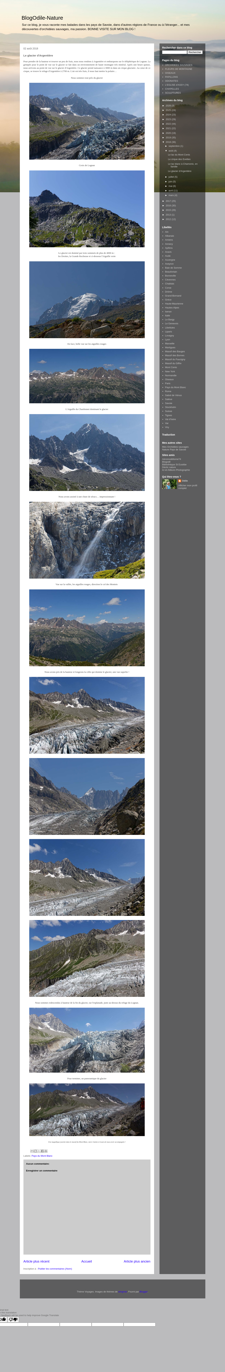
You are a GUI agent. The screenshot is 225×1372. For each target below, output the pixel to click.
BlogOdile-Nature (42, 18)
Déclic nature (169, 467)
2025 (169, 110)
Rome (168, 391)
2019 (169, 137)
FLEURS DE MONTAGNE (178, 69)
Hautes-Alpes (172, 307)
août (171, 150)
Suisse (168, 411)
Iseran (168, 311)
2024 (169, 114)
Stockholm (170, 407)
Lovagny (169, 335)
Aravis (168, 252)
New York (170, 371)
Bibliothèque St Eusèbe (174, 464)
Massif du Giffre (173, 363)
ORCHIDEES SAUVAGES (178, 65)
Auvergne (170, 259)
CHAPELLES (172, 88)
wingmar (122, 1291)
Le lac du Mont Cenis (179, 154)
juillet (171, 176)
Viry (167, 427)
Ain (167, 232)
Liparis (168, 331)
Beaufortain (171, 271)
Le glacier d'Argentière (179, 171)
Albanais (169, 235)
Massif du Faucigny (175, 359)
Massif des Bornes (174, 355)
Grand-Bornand (173, 295)
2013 (169, 214)
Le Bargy (169, 319)
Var (167, 423)
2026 (169, 105)
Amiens (169, 239)
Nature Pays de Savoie (174, 449)
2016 (169, 205)
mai (171, 186)
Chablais (169, 283)
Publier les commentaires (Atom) (55, 1268)
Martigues (170, 347)
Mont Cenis (171, 367)
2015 (169, 210)
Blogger (144, 1291)
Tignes (168, 415)
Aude (168, 255)
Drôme (168, 291)
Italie (167, 315)
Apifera (168, 248)
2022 (169, 123)
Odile (185, 480)
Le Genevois (171, 323)
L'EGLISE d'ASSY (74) (177, 85)
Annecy (169, 244)
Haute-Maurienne (174, 303)
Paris (168, 383)
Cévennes (170, 279)
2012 (169, 219)
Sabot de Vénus (173, 395)
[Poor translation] (13, 1320)
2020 (169, 133)
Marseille (169, 343)
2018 (169, 142)
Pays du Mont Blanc (42, 1155)
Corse (168, 287)
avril (171, 190)
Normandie (171, 375)
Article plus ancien (137, 1261)
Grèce (168, 299)
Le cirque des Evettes (179, 159)
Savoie (168, 403)
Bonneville (170, 275)
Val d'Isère (170, 419)
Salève (168, 399)
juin (171, 181)
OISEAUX (170, 73)
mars (171, 195)
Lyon (167, 339)
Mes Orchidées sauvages (175, 446)
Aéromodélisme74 (171, 459)
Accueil (86, 1261)
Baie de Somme (173, 267)
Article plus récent (36, 1261)
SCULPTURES (173, 92)
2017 (169, 201)
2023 (169, 119)
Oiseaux (169, 379)
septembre (174, 146)
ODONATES (171, 81)
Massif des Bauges (175, 351)
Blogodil (166, 461)
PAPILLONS (171, 77)
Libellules (170, 327)
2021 (169, 128)
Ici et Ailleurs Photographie (176, 470)
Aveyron (169, 263)
